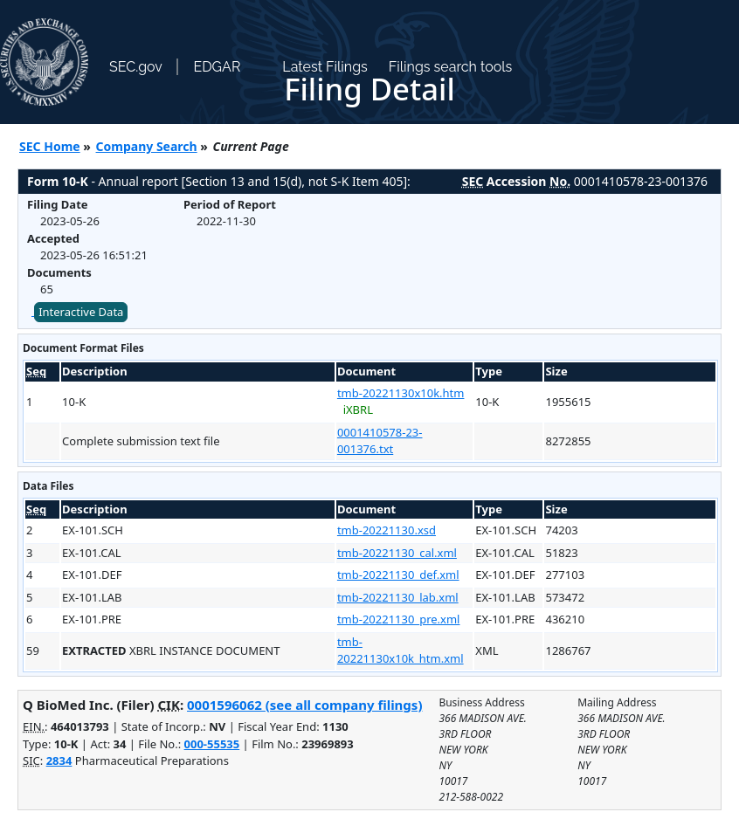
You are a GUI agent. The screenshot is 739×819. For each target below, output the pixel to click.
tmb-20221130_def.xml (398, 574)
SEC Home (49, 146)
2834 (59, 760)
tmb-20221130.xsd (386, 530)
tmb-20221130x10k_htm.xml (400, 650)
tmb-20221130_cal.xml (397, 553)
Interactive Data (80, 312)
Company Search (146, 146)
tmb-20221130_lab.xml (398, 597)
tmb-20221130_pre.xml (398, 619)
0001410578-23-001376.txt (380, 441)
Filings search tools (451, 66)
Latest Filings (324, 66)
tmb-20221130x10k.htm (401, 393)
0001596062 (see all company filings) (304, 704)
